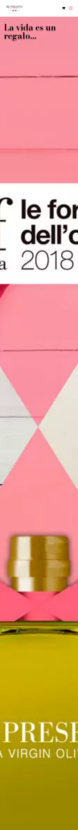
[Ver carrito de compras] (64, 8)
